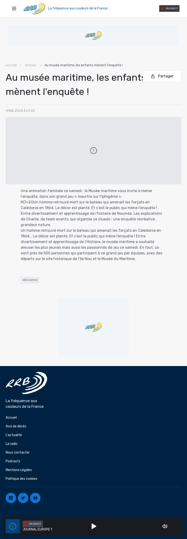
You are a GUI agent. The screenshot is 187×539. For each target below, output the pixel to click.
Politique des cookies (21, 479)
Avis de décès (16, 426)
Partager (162, 76)
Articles (31, 65)
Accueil (11, 65)
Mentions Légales (19, 470)
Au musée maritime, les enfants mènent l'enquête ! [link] (84, 65)
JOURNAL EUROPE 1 (37, 529)
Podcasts (13, 461)
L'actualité (14, 435)
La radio (11, 444)
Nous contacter (18, 453)
